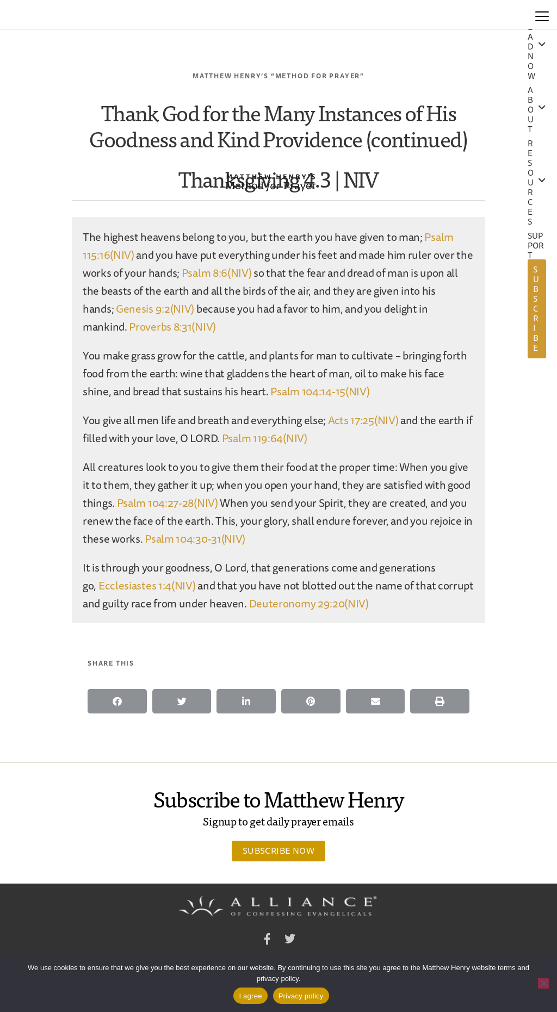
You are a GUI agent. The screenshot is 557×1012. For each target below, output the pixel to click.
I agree (250, 996)
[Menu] (542, 14)
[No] (543, 983)
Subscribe (536, 308)
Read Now (531, 47)
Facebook (267, 940)
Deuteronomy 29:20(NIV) (309, 603)
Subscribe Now (278, 850)
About (531, 109)
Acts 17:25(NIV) (363, 420)
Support (536, 245)
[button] (117, 701)
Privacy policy (301, 996)
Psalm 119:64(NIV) (264, 438)
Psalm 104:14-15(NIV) (319, 391)
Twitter (289, 940)
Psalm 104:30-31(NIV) (195, 538)
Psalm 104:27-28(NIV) (167, 502)
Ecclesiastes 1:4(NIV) (147, 585)
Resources (531, 183)
